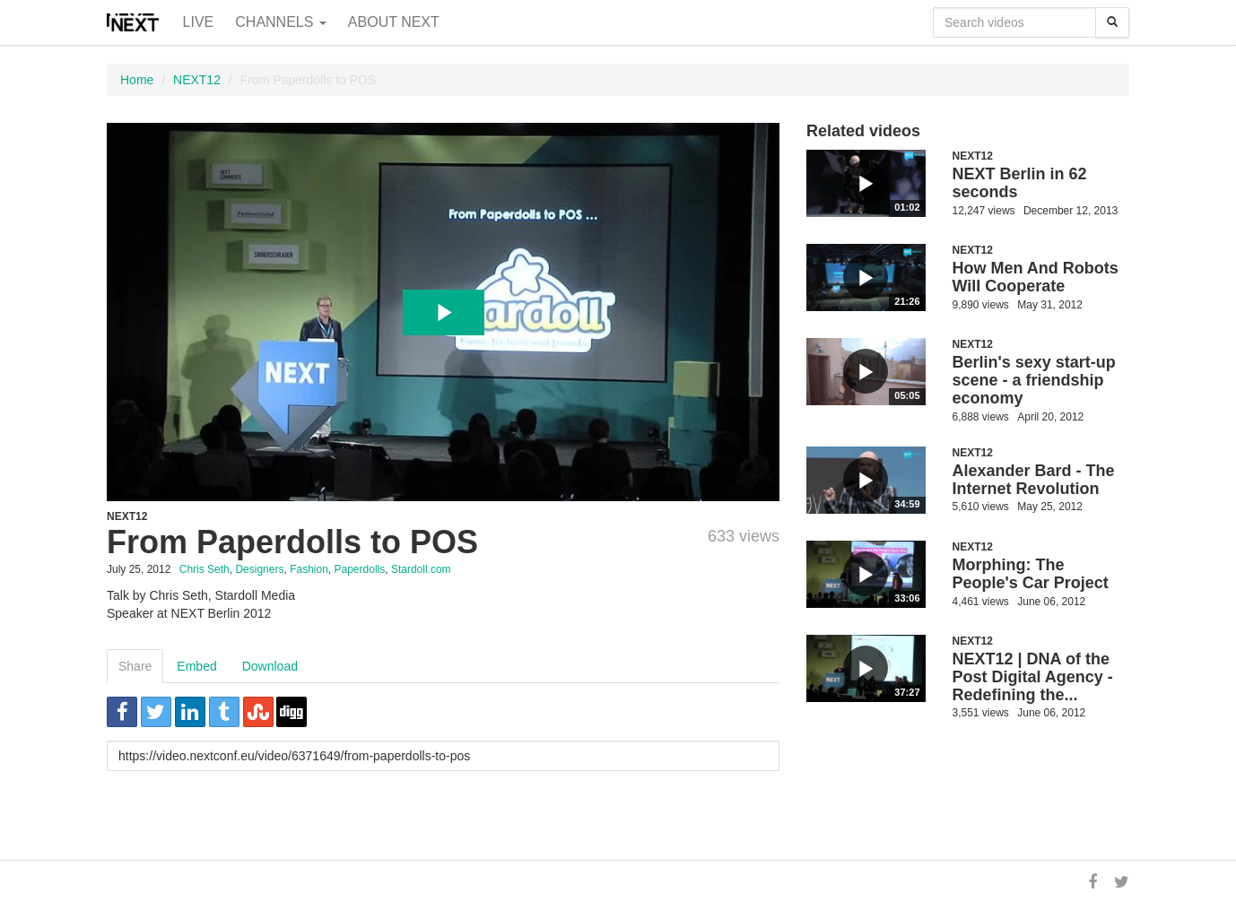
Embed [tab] (196, 666)
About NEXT (394, 22)
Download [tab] (270, 666)
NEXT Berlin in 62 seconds (1020, 183)
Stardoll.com (421, 569)
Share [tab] (135, 666)
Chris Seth (204, 569)
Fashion (309, 569)
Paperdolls (360, 569)
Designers (259, 569)
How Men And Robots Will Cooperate (1035, 277)
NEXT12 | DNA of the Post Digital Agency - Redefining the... (1033, 677)
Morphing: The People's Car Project (1031, 574)
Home (136, 80)
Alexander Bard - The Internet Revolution (1034, 480)
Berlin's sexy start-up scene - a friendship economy (1034, 380)
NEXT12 (197, 80)
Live (198, 22)
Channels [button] (280, 22)
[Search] (1112, 22)
